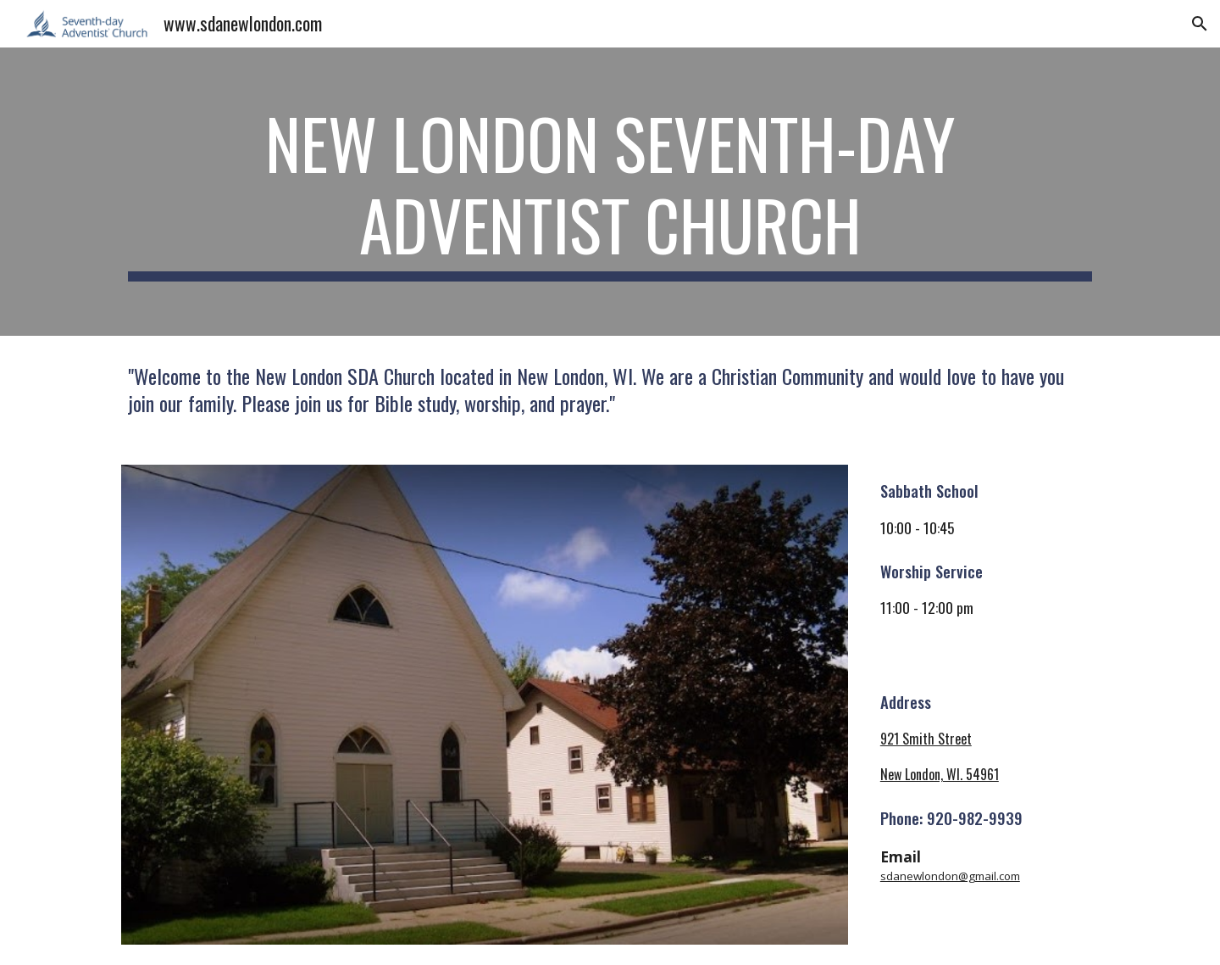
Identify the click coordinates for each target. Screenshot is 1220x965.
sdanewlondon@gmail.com (950, 876)
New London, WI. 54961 (939, 774)
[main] (610, 191)
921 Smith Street (926, 738)
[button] (1199, 23)
